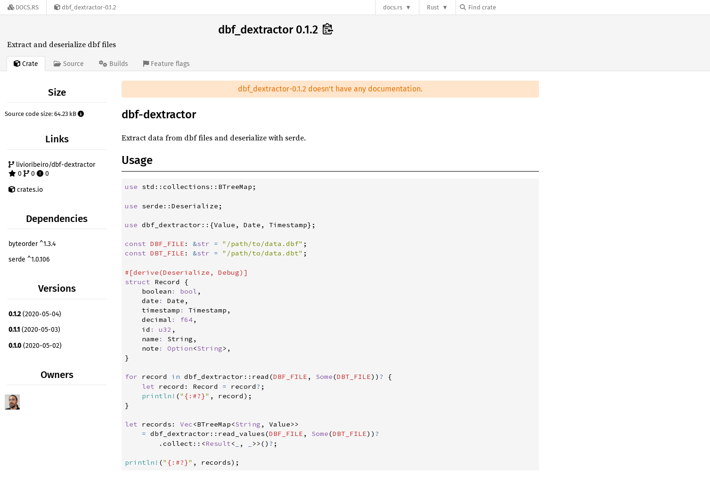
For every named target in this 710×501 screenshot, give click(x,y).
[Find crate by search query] (507, 7)
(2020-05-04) (34, 314)
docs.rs (392, 7)
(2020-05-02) (35, 346)
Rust (433, 7)
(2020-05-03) (34, 330)
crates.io (25, 190)
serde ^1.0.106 (28, 259)
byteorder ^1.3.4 (32, 244)
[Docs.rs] (23, 7)
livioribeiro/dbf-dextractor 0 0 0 (51, 169)
